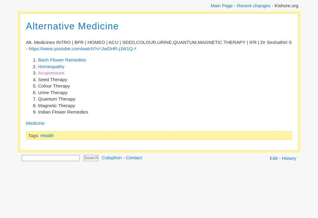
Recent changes (253, 5)
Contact (134, 157)
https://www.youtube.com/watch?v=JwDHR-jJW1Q (81, 48)
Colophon (112, 157)
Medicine (35, 123)
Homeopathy (51, 66)
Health (47, 135)
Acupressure (51, 72)
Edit (273, 158)
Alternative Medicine (72, 26)
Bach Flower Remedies (62, 59)
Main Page (222, 5)
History (289, 158)
